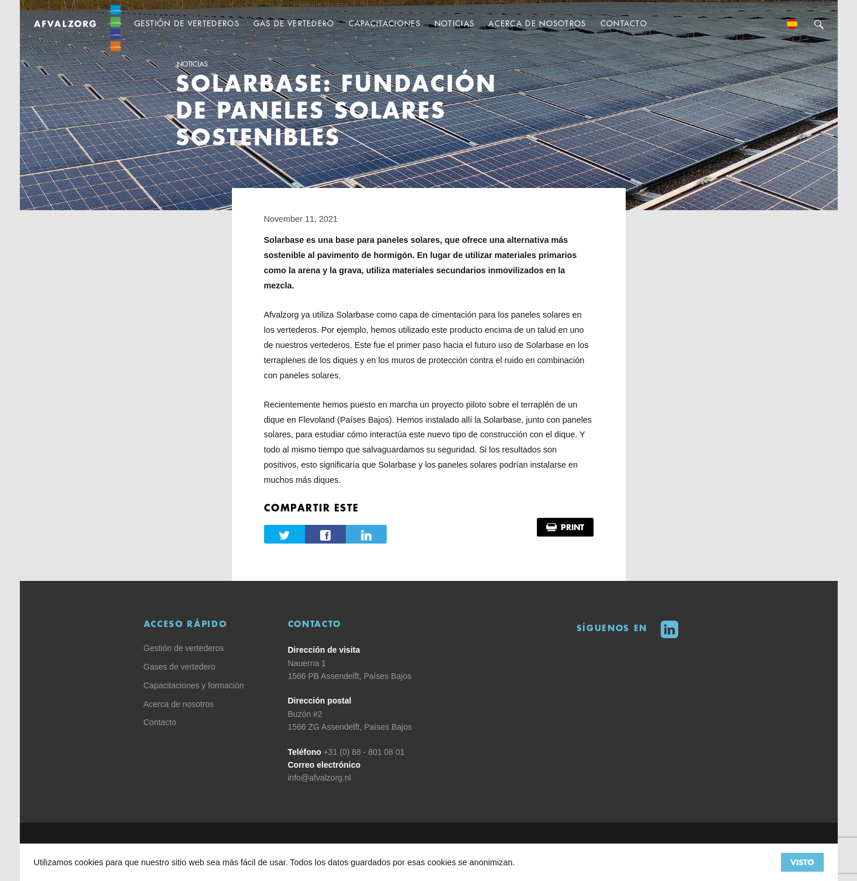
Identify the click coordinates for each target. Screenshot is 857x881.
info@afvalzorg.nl (319, 777)
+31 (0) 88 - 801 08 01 (364, 752)
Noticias (192, 64)
